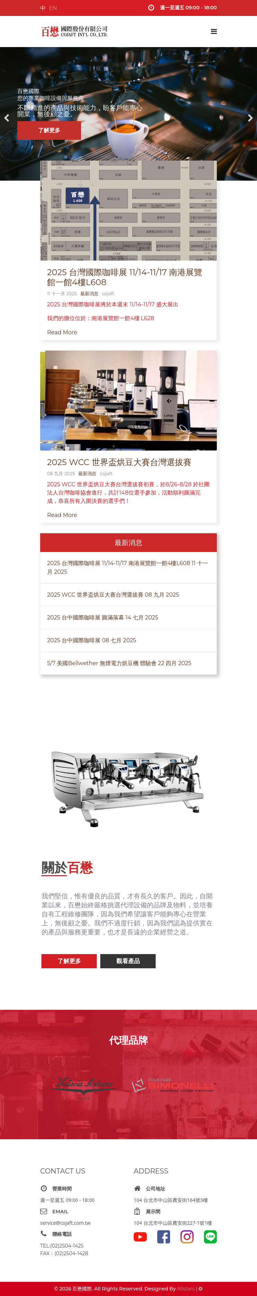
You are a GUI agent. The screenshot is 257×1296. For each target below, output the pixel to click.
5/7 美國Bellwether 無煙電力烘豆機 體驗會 (119, 663)
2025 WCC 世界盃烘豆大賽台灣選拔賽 (119, 462)
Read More (62, 332)
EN (53, 8)
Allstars (185, 1289)
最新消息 (89, 293)
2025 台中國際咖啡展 (91, 640)
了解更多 (49, 130)
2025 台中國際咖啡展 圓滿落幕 (102, 618)
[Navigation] (214, 31)
